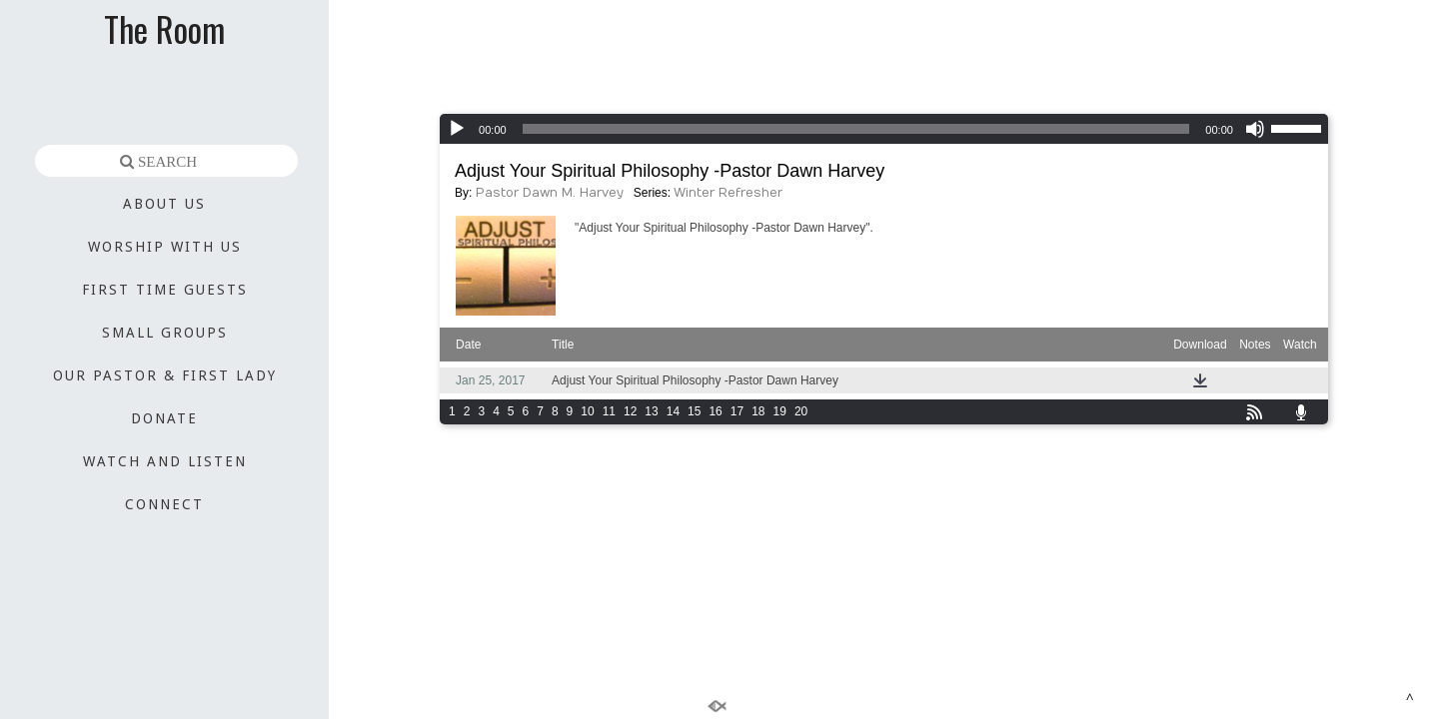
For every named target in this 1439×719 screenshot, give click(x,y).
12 (630, 411)
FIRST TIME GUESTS (165, 290)
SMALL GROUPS (165, 333)
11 (609, 411)
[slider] (856, 129)
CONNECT (164, 504)
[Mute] (1255, 129)
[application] (884, 129)
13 (651, 411)
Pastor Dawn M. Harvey (550, 193)
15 (694, 411)
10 (587, 411)
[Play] (457, 129)
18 (757, 411)
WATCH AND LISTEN (165, 461)
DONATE (164, 418)
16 (715, 411)
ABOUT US (164, 204)
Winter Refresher (728, 193)
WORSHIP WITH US (165, 247)
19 (779, 411)
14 (673, 411)
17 (736, 411)
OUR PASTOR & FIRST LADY (165, 375)
